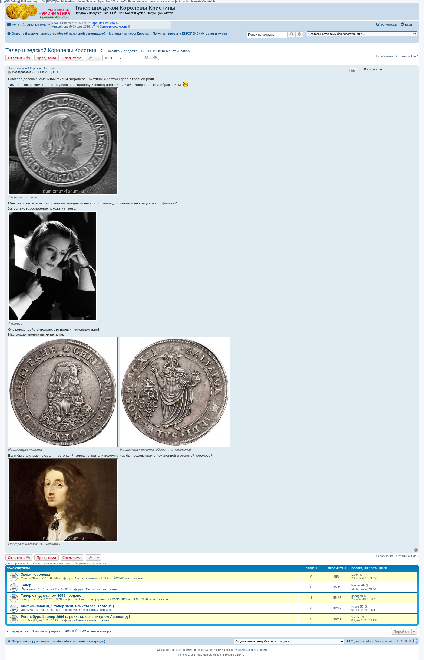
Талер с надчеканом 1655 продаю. (51, 595)
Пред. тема (46, 57)
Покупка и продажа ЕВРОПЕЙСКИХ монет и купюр (148, 51)
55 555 (25, 620)
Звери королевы (35, 574)
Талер (26, 585)
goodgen (26, 599)
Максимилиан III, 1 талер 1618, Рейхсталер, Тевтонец (67, 606)
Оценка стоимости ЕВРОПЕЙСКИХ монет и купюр (109, 578)
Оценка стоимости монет (103, 589)
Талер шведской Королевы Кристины (52, 50)
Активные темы (36, 24)
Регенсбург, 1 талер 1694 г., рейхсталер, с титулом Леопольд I (75, 617)
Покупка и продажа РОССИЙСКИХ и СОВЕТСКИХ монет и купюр (124, 599)
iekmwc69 (33, 589)
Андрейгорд (60, 26)
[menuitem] (406, 24)
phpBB (186, 649)
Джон (55, 23)
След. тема (72, 57)
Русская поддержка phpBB (250, 649)
